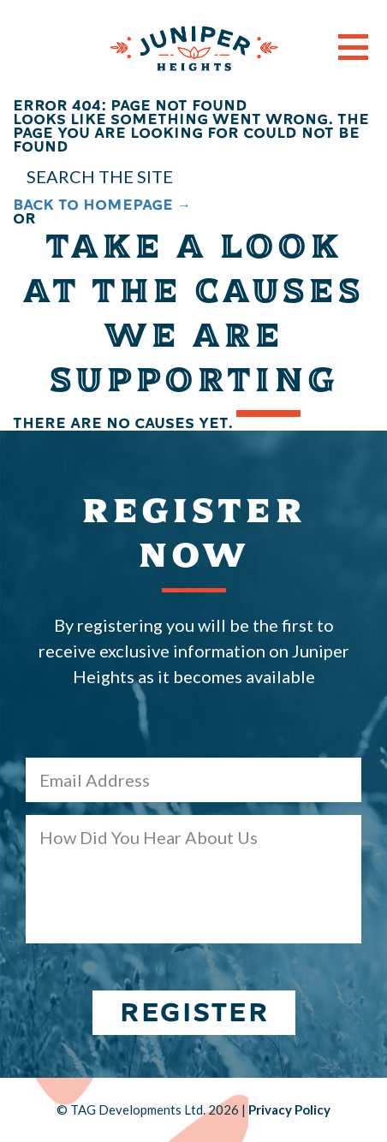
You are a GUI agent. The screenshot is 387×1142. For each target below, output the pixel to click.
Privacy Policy (289, 1109)
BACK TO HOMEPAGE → (102, 205)
